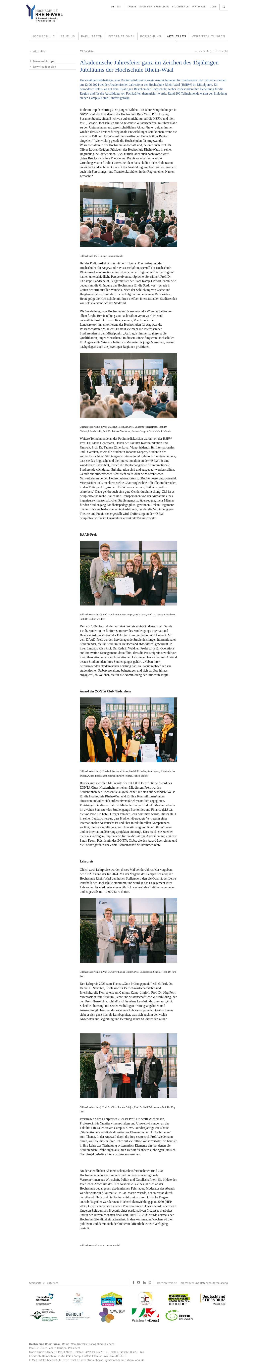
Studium (67, 36)
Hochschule (43, 36)
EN (119, 7)
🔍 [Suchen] (224, 6)
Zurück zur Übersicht (213, 51)
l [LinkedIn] (144, 1282)
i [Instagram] (150, 1282)
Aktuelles (176, 36)
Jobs (213, 7)
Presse (131, 7)
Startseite (35, 1283)
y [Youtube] (138, 1282)
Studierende (180, 7)
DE (112, 7)
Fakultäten (91, 36)
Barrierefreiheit (167, 1283)
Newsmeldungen (44, 61)
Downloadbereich (44, 66)
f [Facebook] (133, 1282)
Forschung (150, 36)
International (121, 36)
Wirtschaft (199, 7)
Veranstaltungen (208, 36)
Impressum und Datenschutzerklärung (204, 1283)
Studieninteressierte (154, 7)
